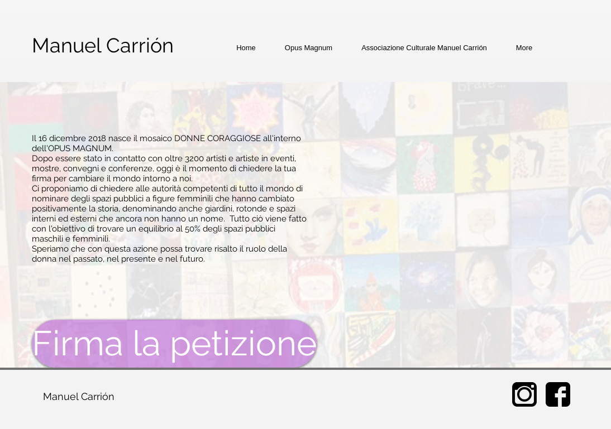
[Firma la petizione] (174, 344)
